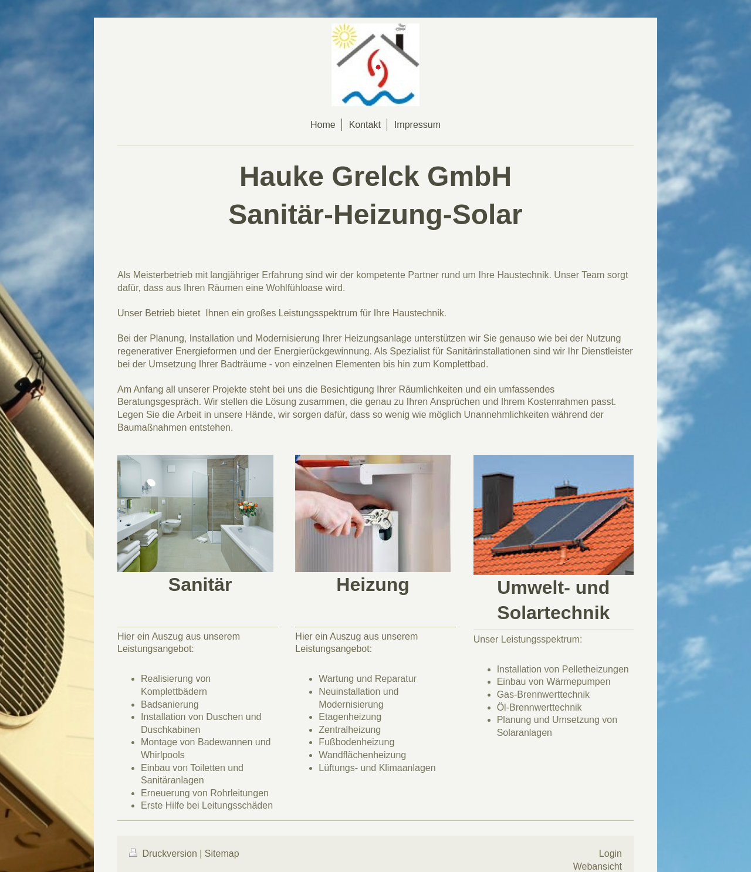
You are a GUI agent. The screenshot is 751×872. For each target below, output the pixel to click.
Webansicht (597, 866)
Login (610, 854)
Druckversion (164, 854)
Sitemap (222, 854)
